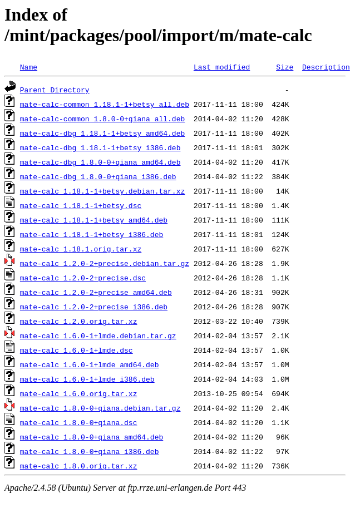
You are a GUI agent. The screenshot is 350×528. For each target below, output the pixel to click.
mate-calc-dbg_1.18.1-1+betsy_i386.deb (100, 147)
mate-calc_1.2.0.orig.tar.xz (78, 321)
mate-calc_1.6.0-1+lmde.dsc (76, 350)
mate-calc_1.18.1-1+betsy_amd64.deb (93, 220)
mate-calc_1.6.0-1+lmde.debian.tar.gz (98, 335)
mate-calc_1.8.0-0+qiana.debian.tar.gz (100, 408)
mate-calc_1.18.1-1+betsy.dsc (80, 205)
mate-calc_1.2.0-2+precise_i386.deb (93, 307)
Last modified (222, 67)
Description (326, 67)
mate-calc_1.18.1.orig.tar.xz (80, 249)
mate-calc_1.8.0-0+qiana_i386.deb (89, 451)
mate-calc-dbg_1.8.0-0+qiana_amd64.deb (100, 162)
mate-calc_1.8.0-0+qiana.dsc (78, 422)
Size (284, 67)
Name (28, 67)
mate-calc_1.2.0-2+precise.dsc (83, 278)
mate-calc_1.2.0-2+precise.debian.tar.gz (104, 263)
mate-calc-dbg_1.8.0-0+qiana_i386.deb (98, 176)
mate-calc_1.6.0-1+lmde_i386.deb (87, 379)
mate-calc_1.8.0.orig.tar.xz (78, 466)
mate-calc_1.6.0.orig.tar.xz (78, 393)
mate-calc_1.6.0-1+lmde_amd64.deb (89, 364)
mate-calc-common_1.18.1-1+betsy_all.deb (104, 104)
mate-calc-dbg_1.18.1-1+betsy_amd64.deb (102, 133)
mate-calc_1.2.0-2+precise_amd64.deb (96, 292)
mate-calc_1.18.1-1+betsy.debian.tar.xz (102, 191)
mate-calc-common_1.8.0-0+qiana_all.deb (102, 119)
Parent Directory (55, 90)
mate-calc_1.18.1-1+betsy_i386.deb (91, 234)
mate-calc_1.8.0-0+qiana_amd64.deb (91, 437)
